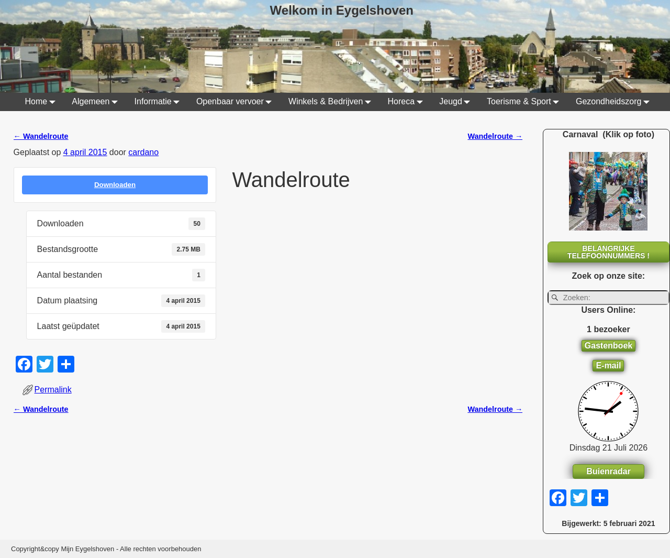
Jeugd (457, 102)
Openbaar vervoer (236, 102)
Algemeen (97, 102)
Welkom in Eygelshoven (342, 10)
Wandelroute (41, 136)
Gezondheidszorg (615, 102)
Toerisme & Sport (525, 102)
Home (42, 102)
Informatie (159, 102)
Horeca (408, 102)
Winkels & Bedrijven (331, 102)
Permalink (53, 389)
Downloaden (115, 185)
